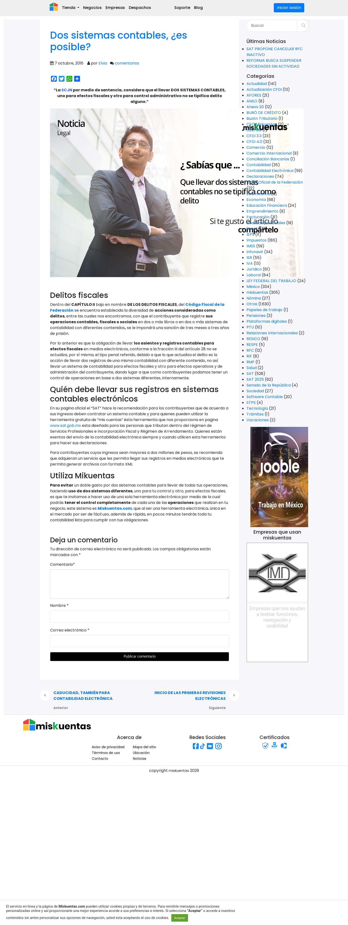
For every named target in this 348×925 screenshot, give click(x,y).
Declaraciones (260, 176)
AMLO (251, 101)
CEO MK (253, 130)
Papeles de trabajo (264, 310)
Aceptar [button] (179, 918)
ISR (249, 257)
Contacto (100, 758)
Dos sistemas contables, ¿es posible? (118, 41)
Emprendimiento (262, 211)
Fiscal (251, 228)
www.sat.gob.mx (65, 425)
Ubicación (141, 752)
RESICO (253, 339)
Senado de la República (268, 385)
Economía (256, 199)
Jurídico (254, 269)
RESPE (252, 344)
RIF (249, 356)
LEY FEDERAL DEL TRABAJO (271, 281)
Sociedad (255, 391)
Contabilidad (258, 165)
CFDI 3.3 (253, 136)
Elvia (103, 63)
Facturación (257, 217)
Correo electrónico (68, 630)
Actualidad (256, 83)
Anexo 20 (255, 107)
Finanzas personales (265, 223)
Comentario (61, 564)
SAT (250, 373)
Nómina (253, 298)
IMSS (250, 246)
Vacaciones (257, 420)
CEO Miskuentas (261, 124)
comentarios (127, 63)
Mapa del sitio (144, 747)
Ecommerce (258, 194)
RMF (250, 362)
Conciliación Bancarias (267, 159)
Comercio (255, 147)
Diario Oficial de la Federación (274, 182)
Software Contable (264, 397)
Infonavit (254, 252)
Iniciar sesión (289, 7)
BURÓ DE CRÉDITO (263, 112)
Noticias (139, 758)
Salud (251, 368)
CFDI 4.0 (254, 141)
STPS (251, 402)
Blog (198, 7)
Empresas (115, 7)
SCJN (66, 90)
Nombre (58, 605)
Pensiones (256, 315)
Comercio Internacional (269, 153)
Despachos (140, 7)
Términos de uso (106, 752)
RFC (250, 350)
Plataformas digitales (266, 321)
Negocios (92, 7)
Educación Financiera (266, 205)
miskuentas (257, 292)
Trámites (255, 414)
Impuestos (256, 240)
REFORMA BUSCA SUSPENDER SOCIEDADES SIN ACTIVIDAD (273, 63)
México (253, 286)
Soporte (182, 7)
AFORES (253, 95)
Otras (251, 304)
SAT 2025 (255, 379)
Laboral (253, 275)
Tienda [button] (69, 7)
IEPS (250, 234)
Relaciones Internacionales (272, 333)
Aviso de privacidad (108, 747)
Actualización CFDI (264, 89)
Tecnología (257, 408)
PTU (250, 327)
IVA (249, 263)
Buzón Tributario (261, 118)
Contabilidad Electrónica (269, 170)
